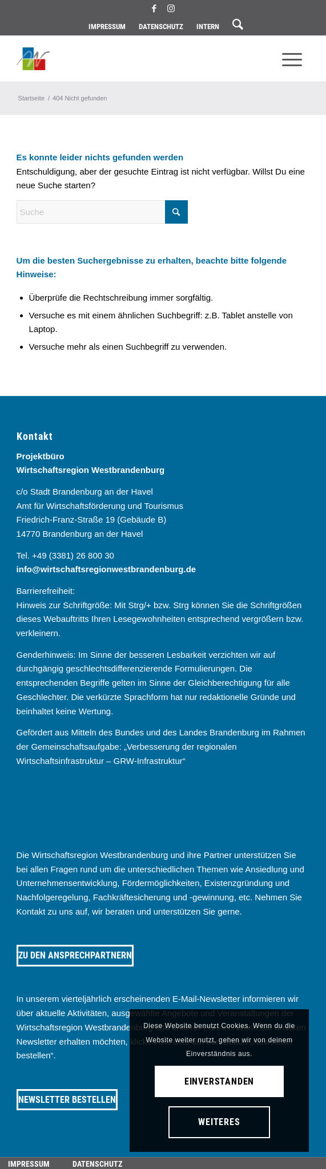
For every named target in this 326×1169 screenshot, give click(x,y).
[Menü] (292, 59)
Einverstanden (219, 1081)
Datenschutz (161, 26)
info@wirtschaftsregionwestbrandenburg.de (106, 569)
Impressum (107, 26)
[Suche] (102, 212)
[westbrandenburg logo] (134, 59)
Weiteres (219, 1122)
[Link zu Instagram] (170, 8)
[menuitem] (107, 27)
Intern (207, 26)
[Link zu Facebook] (154, 8)
